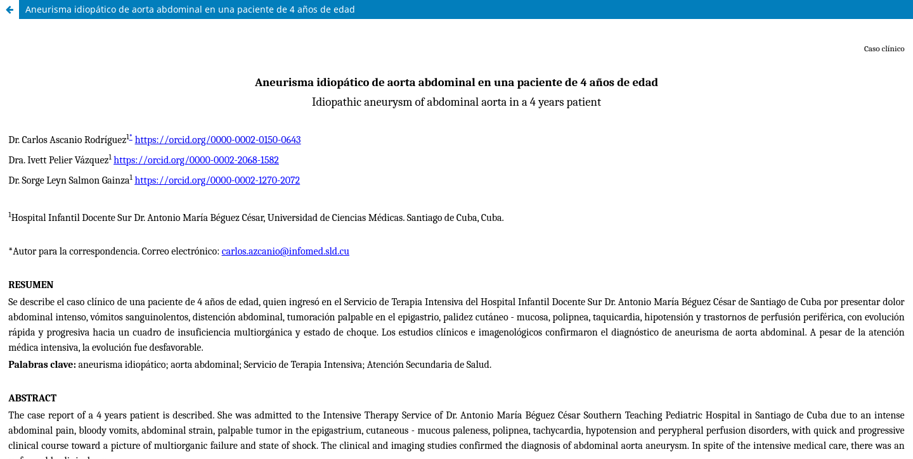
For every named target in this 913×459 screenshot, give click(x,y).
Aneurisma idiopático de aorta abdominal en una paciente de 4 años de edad (190, 9)
